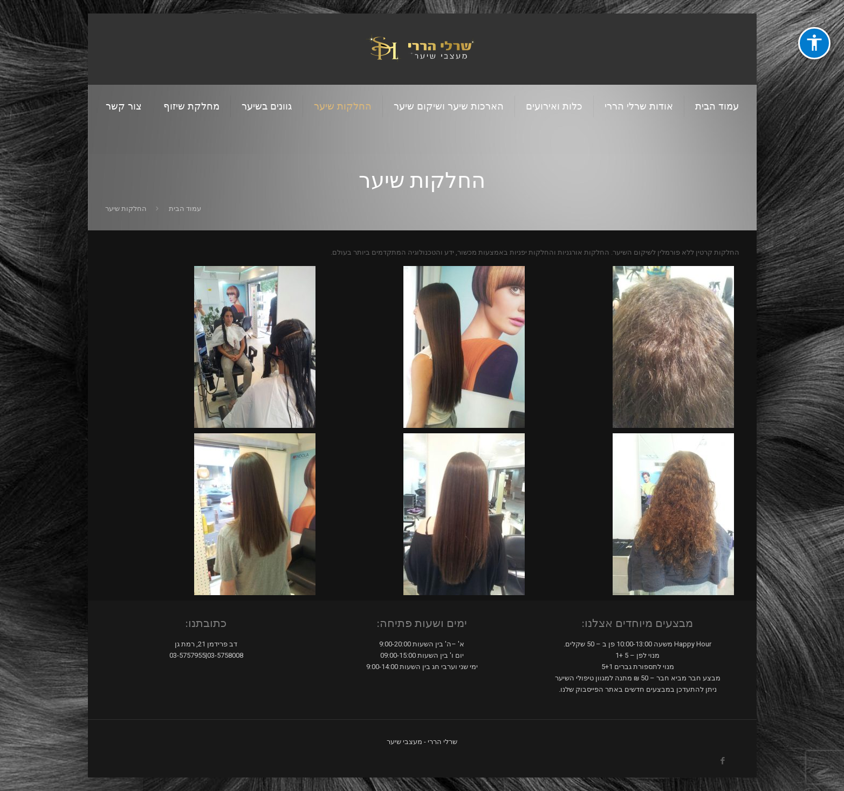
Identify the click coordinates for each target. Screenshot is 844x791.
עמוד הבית (185, 208)
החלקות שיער (126, 208)
